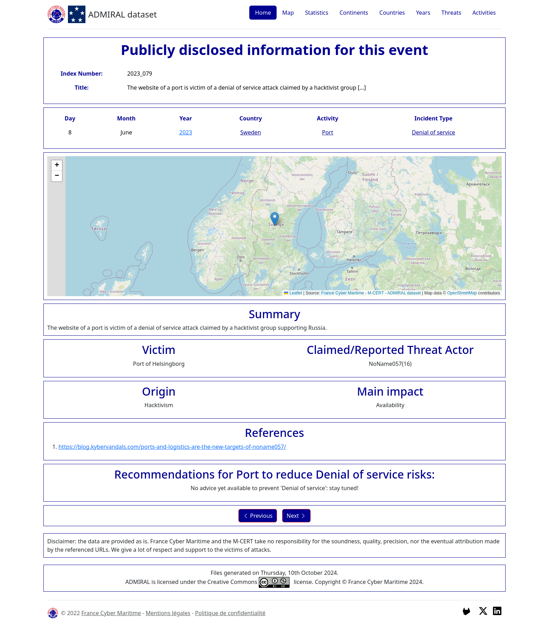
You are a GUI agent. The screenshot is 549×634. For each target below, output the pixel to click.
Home (263, 12)
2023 (185, 132)
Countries (392, 12)
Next (296, 516)
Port (327, 132)
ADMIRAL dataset (404, 293)
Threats (451, 12)
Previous (257, 516)
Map (288, 12)
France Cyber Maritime (342, 293)
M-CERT (376, 293)
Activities (484, 12)
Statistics (316, 12)
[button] (274, 219)
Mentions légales (168, 613)
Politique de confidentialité (230, 613)
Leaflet (293, 293)
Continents (354, 12)
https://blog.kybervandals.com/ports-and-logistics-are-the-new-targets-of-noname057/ (172, 447)
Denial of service (433, 132)
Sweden (250, 132)
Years (423, 12)
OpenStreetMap (462, 293)
